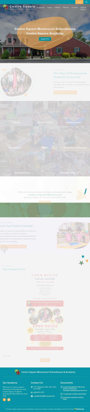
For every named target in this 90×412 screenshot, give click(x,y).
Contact (75, 7)
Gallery (57, 7)
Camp (49, 7)
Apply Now (45, 40)
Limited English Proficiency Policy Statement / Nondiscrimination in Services (74, 404)
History (66, 7)
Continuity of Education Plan (75, 410)
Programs (40, 7)
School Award (83, 8)
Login (79, 2)
